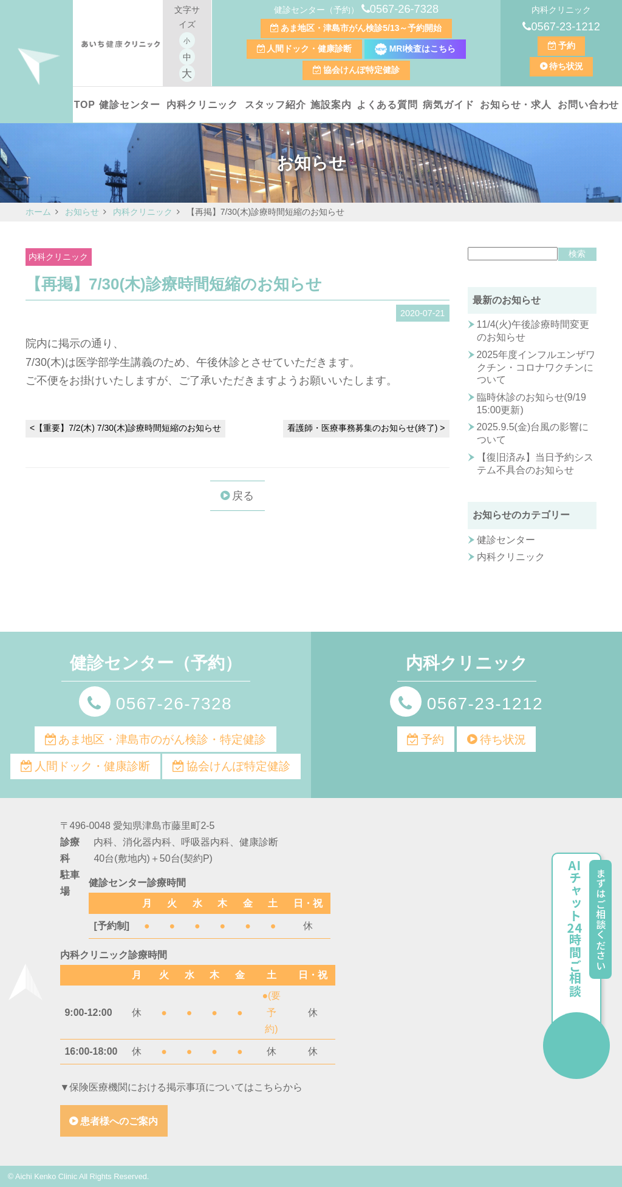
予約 (566, 45)
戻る (243, 496)
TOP (84, 105)
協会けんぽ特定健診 (361, 70)
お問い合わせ (588, 105)
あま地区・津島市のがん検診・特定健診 (162, 739)
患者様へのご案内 (119, 1121)
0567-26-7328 (404, 9)
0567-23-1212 (565, 27)
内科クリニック (202, 105)
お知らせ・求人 (516, 105)
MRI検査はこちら (415, 48)
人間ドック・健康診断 (309, 48)
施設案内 (330, 105)
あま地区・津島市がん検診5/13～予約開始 (361, 28)
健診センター (129, 105)
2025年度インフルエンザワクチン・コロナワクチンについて (536, 367)
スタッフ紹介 (275, 105)
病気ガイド (448, 105)
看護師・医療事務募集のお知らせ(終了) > (366, 428)
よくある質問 (387, 105)
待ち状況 (566, 66)
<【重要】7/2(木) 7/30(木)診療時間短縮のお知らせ (125, 428)
